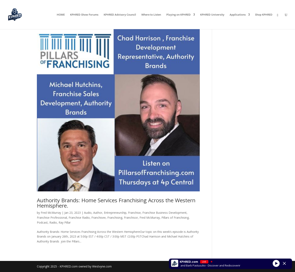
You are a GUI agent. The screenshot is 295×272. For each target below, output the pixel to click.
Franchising (114, 217)
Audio (88, 213)
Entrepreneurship (115, 213)
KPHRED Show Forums (84, 14)
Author (97, 213)
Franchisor (131, 217)
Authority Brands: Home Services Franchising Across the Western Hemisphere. (116, 203)
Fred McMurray (51, 213)
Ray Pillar (65, 222)
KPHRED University (212, 14)
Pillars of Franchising (175, 217)
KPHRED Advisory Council (120, 14)
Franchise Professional (52, 217)
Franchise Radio (79, 217)
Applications (238, 14)
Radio (53, 222)
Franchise (134, 213)
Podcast (42, 222)
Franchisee (98, 217)
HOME (61, 14)
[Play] (276, 263)
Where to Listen (151, 14)
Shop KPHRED (263, 14)
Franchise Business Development (164, 213)
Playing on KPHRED (178, 14)
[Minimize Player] (284, 263)
